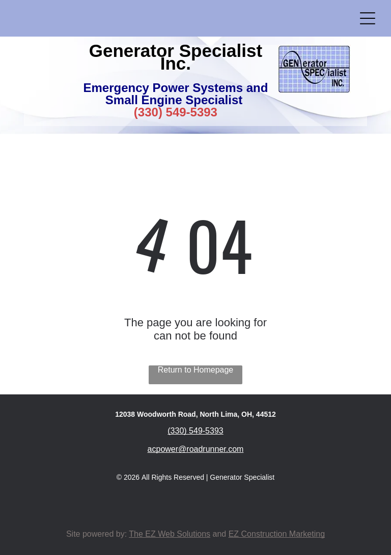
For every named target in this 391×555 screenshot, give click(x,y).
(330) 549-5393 (175, 112)
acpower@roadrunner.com (196, 449)
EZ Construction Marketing (277, 534)
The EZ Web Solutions (169, 534)
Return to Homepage (196, 369)
